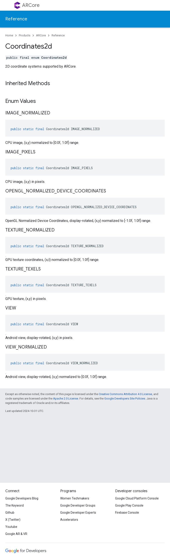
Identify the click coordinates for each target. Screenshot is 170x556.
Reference (16, 19)
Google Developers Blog (21, 498)
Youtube (11, 527)
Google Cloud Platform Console (137, 498)
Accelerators (69, 519)
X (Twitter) (12, 519)
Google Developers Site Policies (124, 398)
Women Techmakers (74, 498)
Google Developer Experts (78, 512)
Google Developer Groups (77, 505)
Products (24, 35)
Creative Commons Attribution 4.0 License (125, 394)
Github (9, 512)
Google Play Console (129, 505)
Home (9, 35)
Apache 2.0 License (65, 398)
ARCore (31, 5)
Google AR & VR (16, 534)
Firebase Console (127, 512)
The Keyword (14, 505)
